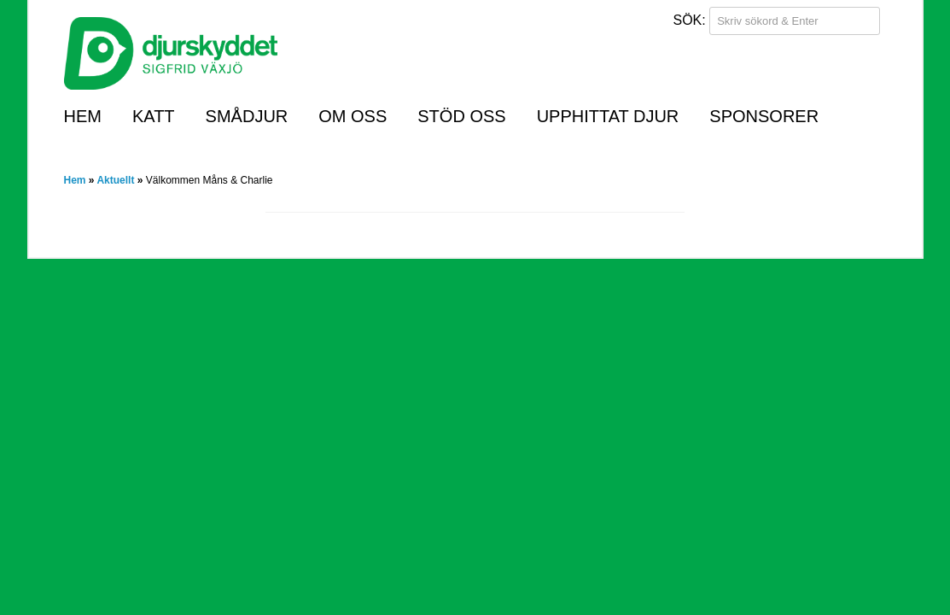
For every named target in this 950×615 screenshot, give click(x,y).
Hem (83, 116)
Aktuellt (115, 180)
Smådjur (247, 116)
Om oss (352, 116)
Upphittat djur (608, 116)
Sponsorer (764, 116)
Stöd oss (461, 116)
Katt (153, 116)
